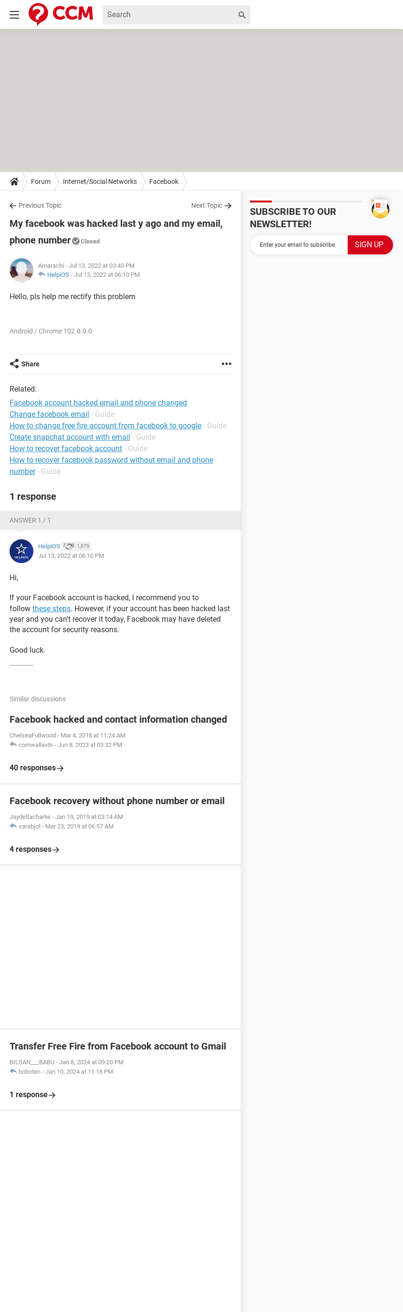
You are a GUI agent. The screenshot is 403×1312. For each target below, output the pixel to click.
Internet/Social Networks (100, 181)
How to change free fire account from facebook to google (105, 425)
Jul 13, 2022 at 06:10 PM (107, 274)
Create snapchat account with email (70, 437)
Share (30, 364)
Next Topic (206, 205)
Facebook (163, 181)
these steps (51, 608)
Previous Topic (40, 205)
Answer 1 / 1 (30, 520)
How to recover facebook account (66, 448)
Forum (41, 181)
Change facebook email (49, 414)
